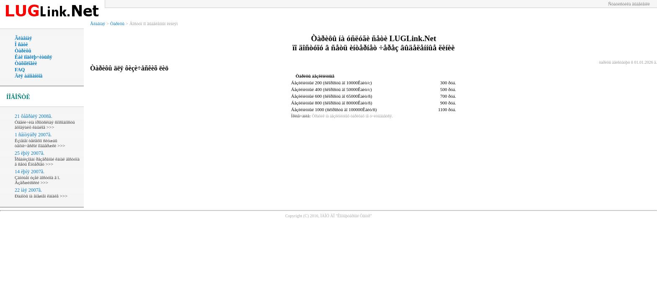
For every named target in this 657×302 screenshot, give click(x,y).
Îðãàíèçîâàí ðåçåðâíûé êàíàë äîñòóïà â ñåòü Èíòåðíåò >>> (47, 161)
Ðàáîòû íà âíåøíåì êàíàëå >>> (41, 195)
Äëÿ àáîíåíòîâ (28, 76)
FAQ (20, 70)
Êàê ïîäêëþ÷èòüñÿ (33, 57)
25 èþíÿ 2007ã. (29, 153)
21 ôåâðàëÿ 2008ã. (33, 116)
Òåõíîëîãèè (26, 63)
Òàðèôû (23, 51)
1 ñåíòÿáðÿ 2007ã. (33, 135)
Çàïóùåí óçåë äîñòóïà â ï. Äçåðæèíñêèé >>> (37, 180)
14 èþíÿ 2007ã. (29, 171)
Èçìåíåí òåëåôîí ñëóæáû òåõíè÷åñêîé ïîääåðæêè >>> (40, 143)
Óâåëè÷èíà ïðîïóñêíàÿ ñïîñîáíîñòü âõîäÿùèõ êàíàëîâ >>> (45, 125)
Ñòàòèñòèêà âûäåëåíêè (629, 3)
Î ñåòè (21, 44)
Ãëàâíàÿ (23, 38)
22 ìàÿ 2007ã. (28, 190)
